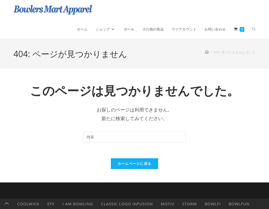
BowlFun (239, 203)
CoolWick (28, 203)
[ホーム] (207, 52)
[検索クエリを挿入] (134, 137)
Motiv (167, 203)
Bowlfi (213, 203)
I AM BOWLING (78, 203)
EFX (51, 203)
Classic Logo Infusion (127, 203)
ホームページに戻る (135, 163)
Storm (189, 203)
